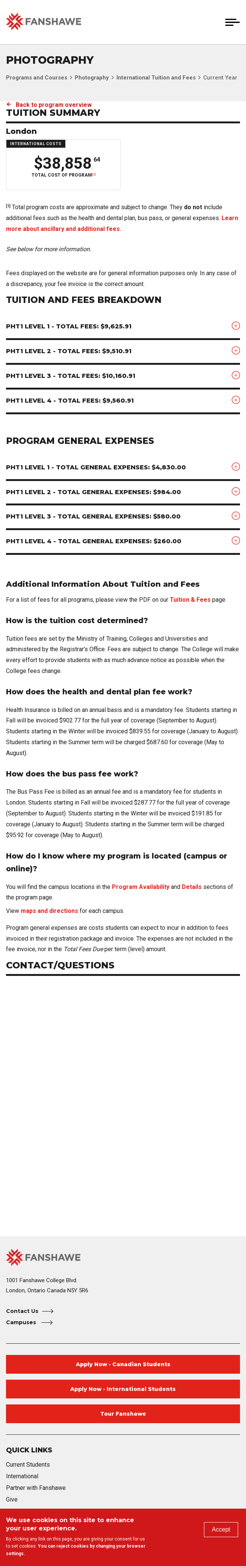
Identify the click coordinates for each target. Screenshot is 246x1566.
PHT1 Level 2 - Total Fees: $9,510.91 (68, 351)
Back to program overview (54, 104)
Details (192, 886)
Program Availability (140, 886)
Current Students (28, 1464)
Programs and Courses (36, 77)
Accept (221, 1529)
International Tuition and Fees (156, 77)
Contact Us (22, 1311)
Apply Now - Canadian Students (123, 1364)
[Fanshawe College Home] (123, 1257)
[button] (215, 22)
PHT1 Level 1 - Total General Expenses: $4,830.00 (96, 467)
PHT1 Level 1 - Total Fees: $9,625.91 (68, 326)
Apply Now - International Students (123, 1389)
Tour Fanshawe (123, 1413)
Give (12, 1499)
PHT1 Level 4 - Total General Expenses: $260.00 (93, 541)
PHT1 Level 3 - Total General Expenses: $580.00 (93, 516)
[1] (93, 174)
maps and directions (49, 910)
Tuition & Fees (190, 599)
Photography (92, 77)
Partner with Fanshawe (36, 1487)
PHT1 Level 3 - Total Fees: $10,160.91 (70, 375)
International (22, 1476)
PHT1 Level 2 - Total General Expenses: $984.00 (93, 492)
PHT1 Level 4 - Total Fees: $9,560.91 (70, 400)
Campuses (22, 1322)
